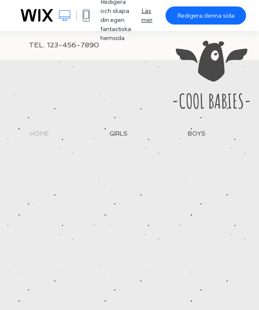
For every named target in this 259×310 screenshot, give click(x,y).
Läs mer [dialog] (147, 15)
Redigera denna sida (205, 15)
